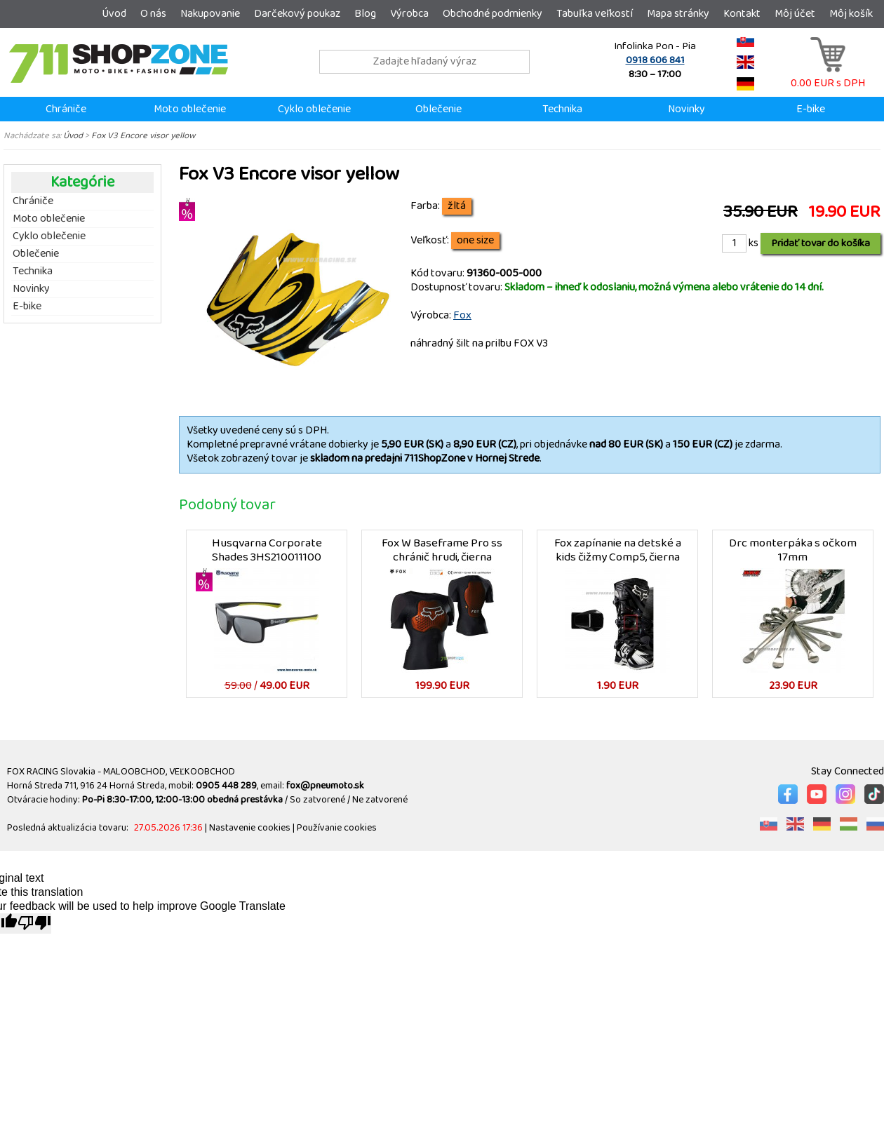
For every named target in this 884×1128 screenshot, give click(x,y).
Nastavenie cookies (249, 827)
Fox (462, 315)
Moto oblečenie (190, 109)
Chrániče (66, 109)
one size (475, 240)
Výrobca (409, 13)
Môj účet (795, 13)
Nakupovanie (210, 13)
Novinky (686, 109)
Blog (365, 13)
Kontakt (742, 13)
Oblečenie (438, 109)
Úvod (114, 13)
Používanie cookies (337, 827)
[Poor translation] (34, 923)
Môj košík (851, 13)
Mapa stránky (678, 13)
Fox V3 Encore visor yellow (143, 135)
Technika (562, 109)
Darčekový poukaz (297, 13)
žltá (457, 206)
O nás (153, 13)
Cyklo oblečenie (314, 109)
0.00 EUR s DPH (828, 76)
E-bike (810, 109)
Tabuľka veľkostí (594, 13)
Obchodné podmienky (492, 13)
